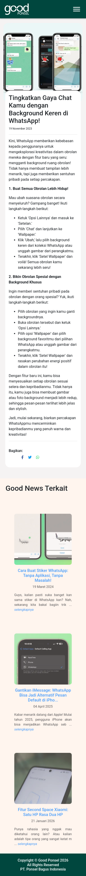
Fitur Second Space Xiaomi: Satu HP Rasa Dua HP (43, 817)
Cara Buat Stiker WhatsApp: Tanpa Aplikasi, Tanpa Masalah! (42, 580)
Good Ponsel (48, 860)
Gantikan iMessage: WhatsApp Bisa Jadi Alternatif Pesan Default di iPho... (43, 700)
